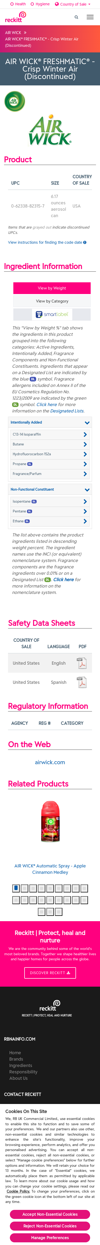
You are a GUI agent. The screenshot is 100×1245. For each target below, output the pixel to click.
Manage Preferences (50, 1237)
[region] (50, 1174)
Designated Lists (66, 410)
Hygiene (39, 4)
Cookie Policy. (18, 1191)
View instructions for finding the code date (47, 242)
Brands (16, 1059)
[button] (50, 434)
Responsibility (23, 1071)
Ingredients (20, 1065)
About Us (18, 1078)
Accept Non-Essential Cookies (50, 1214)
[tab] (52, 314)
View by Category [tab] (52, 301)
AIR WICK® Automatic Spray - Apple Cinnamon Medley (50, 835)
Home (15, 1052)
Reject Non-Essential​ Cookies (50, 1226)
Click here (46, 404)
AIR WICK (13, 32)
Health (18, 4)
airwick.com (50, 762)
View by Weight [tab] (52, 288)
